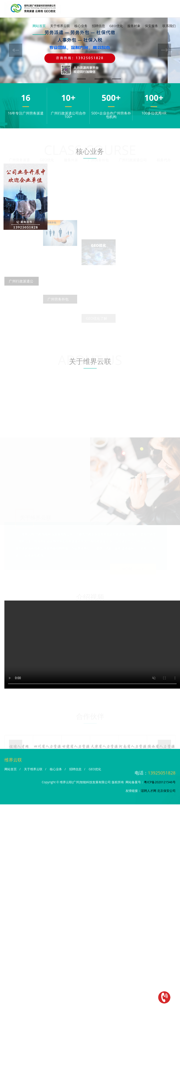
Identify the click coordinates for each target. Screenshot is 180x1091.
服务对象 (133, 26)
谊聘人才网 (148, 787)
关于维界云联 (60, 26)
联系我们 (169, 26)
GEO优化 (116, 26)
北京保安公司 (166, 787)
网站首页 (39, 26)
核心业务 (80, 26)
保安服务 (151, 26)
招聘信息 (98, 26)
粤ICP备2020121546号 (159, 778)
